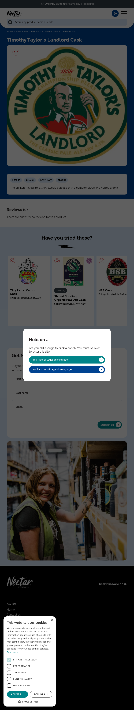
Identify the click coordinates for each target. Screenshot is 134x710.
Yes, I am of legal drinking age (68, 359)
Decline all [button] (41, 694)
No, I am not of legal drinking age (68, 369)
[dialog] (29, 661)
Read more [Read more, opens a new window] (12, 652)
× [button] (52, 620)
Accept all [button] (17, 694)
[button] (29, 701)
